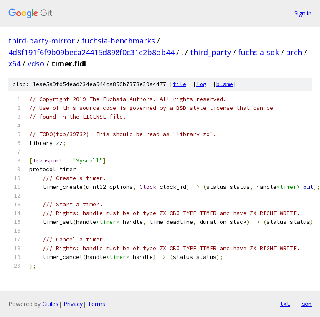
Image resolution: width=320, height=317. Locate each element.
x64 (14, 63)
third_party (210, 52)
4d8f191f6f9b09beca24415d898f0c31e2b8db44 (91, 52)
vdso (36, 63)
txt (285, 303)
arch (294, 52)
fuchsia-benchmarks (118, 41)
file (179, 84)
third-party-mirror (41, 41)
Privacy (73, 304)
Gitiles (50, 304)
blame (224, 84)
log (201, 84)
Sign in (303, 13)
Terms (96, 304)
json (305, 303)
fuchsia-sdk (258, 52)
